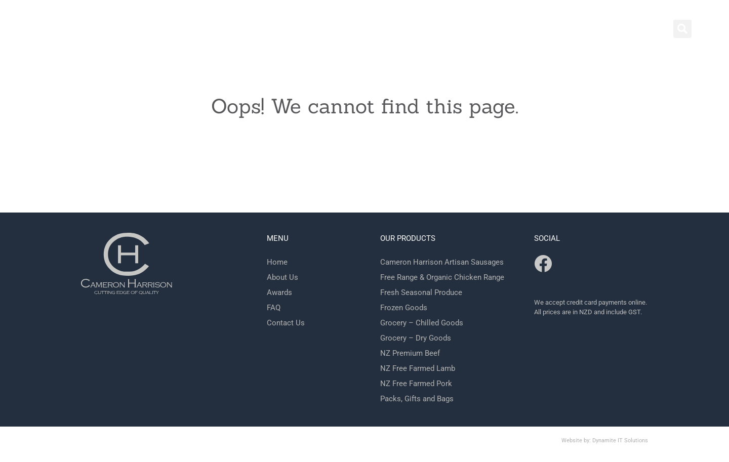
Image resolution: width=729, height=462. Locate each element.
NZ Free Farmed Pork (416, 383)
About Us (282, 277)
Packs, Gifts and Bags (417, 398)
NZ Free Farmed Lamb (417, 368)
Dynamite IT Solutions (620, 440)
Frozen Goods (403, 307)
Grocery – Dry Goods (415, 338)
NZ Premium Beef (410, 353)
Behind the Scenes (533, 30)
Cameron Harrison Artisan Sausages (442, 262)
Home (369, 30)
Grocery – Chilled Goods (421, 322)
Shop (464, 30)
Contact (417, 30)
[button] (682, 29)
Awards (279, 292)
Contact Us (286, 322)
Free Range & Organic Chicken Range (442, 277)
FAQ (598, 30)
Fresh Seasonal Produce (421, 292)
